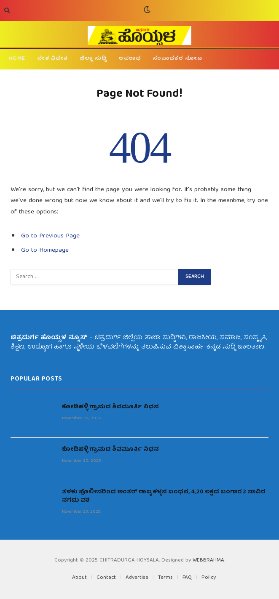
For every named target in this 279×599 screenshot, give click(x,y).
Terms (165, 578)
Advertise (137, 578)
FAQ (187, 578)
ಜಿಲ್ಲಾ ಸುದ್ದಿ (93, 59)
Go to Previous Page (50, 236)
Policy (208, 578)
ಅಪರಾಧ (129, 59)
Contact (106, 578)
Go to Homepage (45, 250)
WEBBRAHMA (208, 560)
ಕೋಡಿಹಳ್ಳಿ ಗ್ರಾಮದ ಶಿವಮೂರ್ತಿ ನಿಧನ (110, 407)
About (79, 578)
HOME (16, 59)
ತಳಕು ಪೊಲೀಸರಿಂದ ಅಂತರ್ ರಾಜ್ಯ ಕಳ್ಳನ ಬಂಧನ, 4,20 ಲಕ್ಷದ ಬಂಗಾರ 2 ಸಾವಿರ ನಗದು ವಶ (163, 496)
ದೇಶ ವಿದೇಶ (52, 59)
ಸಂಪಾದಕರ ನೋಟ (177, 59)
